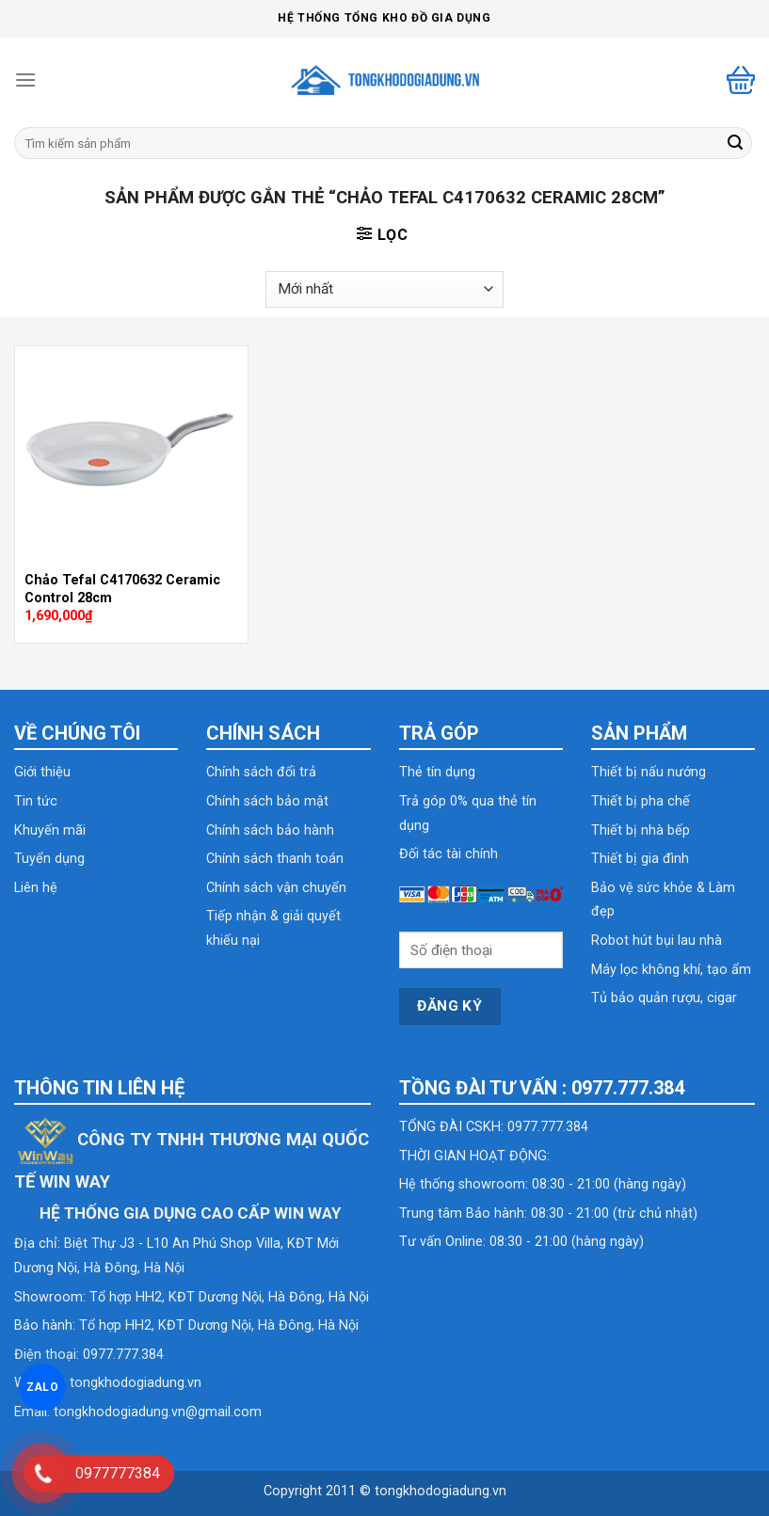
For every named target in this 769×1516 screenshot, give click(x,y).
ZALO (42, 1387)
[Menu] (25, 79)
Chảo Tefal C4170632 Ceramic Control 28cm (122, 589)
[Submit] (735, 143)
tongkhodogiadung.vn (135, 1383)
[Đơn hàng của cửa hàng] (384, 289)
